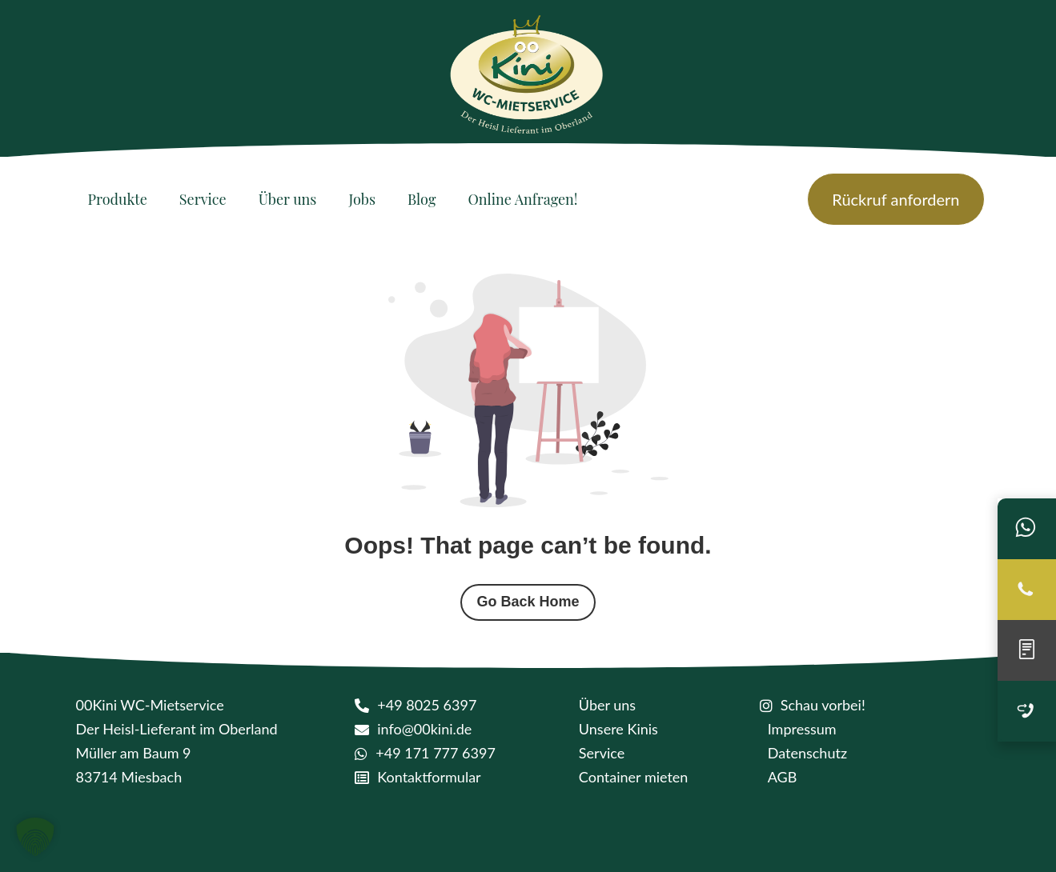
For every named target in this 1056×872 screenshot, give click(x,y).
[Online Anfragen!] (522, 199)
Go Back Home (527, 602)
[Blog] (421, 199)
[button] (35, 837)
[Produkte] (117, 199)
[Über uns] (288, 199)
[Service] (203, 199)
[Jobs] (361, 199)
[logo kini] (528, 79)
